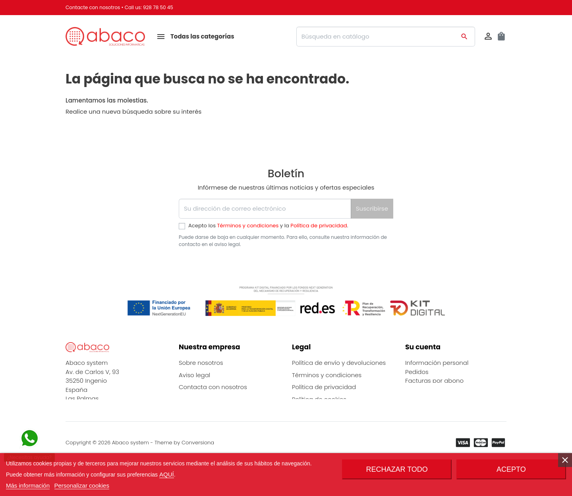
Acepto (511, 469)
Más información (28, 485)
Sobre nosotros (201, 362)
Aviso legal (194, 375)
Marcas (190, 399)
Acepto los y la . (268, 225)
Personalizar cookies (81, 485)
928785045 (82, 414)
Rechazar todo (397, 469)
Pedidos (417, 372)
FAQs (186, 423)
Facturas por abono (434, 380)
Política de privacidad (318, 225)
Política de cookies (319, 399)
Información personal (436, 362)
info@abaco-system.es (100, 422)
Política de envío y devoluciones (339, 362)
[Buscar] (385, 36)
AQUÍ (166, 474)
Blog (185, 411)
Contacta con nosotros (213, 387)
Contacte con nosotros (93, 7)
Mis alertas (421, 398)
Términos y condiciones (248, 225)
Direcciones (422, 390)
